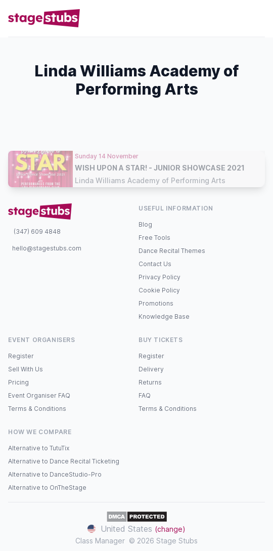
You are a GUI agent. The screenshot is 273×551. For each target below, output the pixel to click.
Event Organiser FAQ (39, 395)
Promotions (156, 303)
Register (21, 356)
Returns (150, 382)
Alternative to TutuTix (38, 448)
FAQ (145, 395)
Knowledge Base (164, 316)
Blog (145, 224)
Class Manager (100, 540)
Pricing (18, 382)
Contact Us (155, 264)
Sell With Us (25, 369)
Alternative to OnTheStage (47, 487)
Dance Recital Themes (172, 251)
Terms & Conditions (37, 408)
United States (136, 529)
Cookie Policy (159, 290)
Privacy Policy (159, 277)
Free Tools (154, 237)
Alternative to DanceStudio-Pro (55, 474)
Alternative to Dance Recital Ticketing (63, 461)
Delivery (151, 369)
